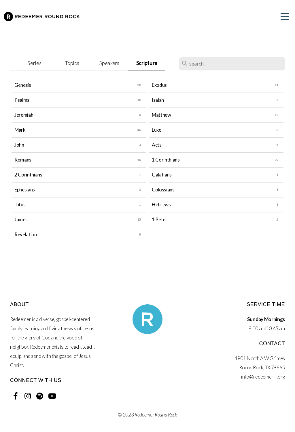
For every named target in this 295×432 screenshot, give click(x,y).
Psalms (21, 100)
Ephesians (24, 190)
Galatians (162, 175)
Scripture (146, 63)
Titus (19, 204)
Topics (72, 63)
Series (34, 63)
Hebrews (161, 204)
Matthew (161, 115)
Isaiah (158, 100)
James (20, 219)
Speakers (109, 63)
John (19, 145)
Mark (20, 130)
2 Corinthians (28, 175)
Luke (156, 130)
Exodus (159, 85)
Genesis (22, 85)
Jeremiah (23, 115)
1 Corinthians (166, 160)
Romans (22, 160)
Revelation (25, 234)
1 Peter (159, 219)
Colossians (163, 190)
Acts (157, 145)
